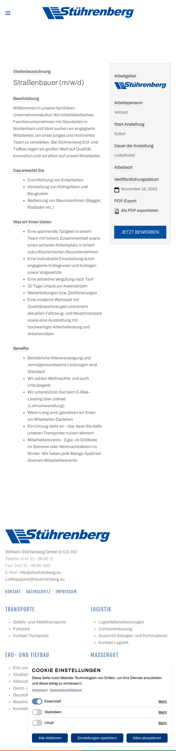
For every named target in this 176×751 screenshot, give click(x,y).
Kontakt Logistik (113, 642)
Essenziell (53, 701)
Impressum (66, 591)
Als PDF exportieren (136, 211)
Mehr (162, 701)
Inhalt (49, 723)
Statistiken (53, 712)
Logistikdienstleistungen (121, 622)
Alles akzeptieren (147, 738)
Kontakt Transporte (31, 635)
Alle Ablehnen (50, 738)
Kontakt (13, 591)
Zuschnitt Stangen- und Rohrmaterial (132, 635)
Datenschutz (38, 591)
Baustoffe (22, 695)
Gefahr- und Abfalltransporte (39, 622)
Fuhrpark (21, 629)
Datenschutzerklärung (66, 690)
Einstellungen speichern (97, 738)
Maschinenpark (27, 702)
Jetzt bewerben (140, 232)
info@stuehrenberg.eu (40, 572)
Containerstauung (115, 629)
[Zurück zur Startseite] (88, 13)
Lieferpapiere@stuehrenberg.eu (35, 579)
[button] (7, 13)
